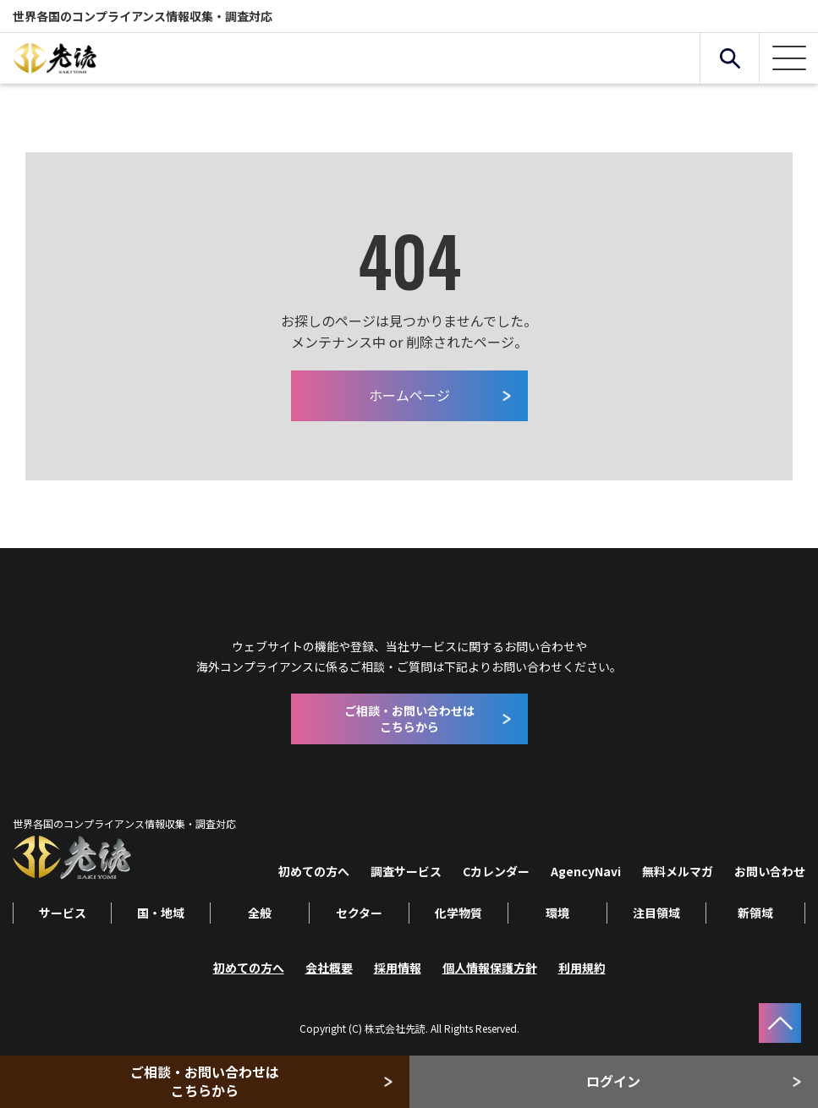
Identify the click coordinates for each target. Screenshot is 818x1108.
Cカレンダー (496, 871)
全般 (260, 912)
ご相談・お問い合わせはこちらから (204, 1080)
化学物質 (458, 912)
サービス (62, 912)
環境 (557, 912)
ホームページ (409, 395)
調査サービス (406, 871)
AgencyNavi (586, 871)
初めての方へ (313, 871)
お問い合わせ (769, 871)
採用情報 (397, 967)
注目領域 (656, 912)
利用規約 (582, 967)
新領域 (755, 912)
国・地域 (160, 912)
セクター (359, 912)
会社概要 (329, 967)
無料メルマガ (677, 871)
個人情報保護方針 (489, 967)
